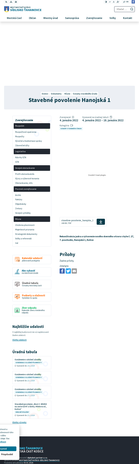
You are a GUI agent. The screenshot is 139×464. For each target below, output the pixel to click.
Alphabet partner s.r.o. (37, 397)
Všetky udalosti (19, 280)
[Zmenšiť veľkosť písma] (110, 2)
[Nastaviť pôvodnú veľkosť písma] (113, 2)
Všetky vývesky (19, 362)
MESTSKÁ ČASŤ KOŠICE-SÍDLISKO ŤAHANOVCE (39, 400)
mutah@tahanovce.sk (103, 455)
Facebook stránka (102, 458)
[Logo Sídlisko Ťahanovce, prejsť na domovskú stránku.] (23, 9)
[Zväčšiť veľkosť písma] (118, 2)
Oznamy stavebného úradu (71, 69)
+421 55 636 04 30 (101, 452)
